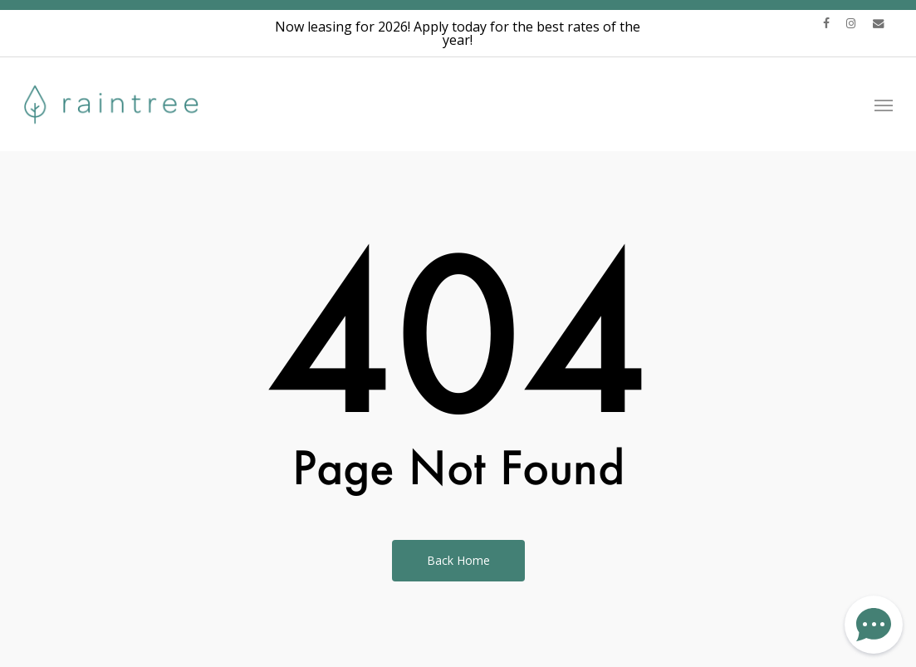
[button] (883, 104)
